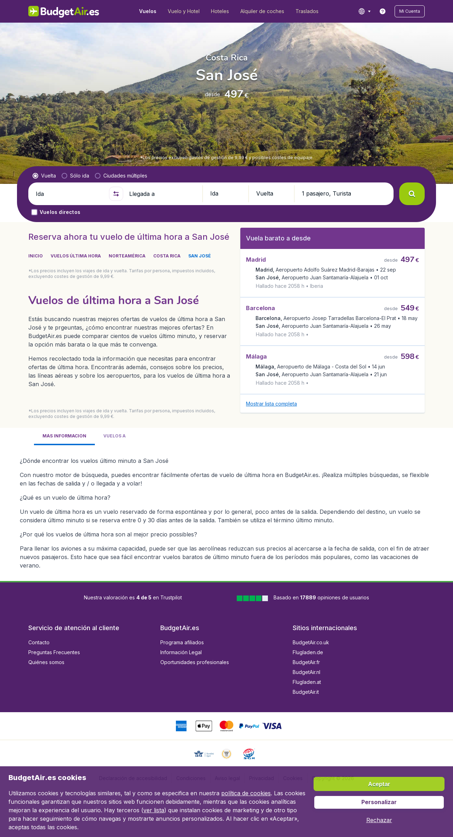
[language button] (364, 11)
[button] (410, 11)
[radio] (44, 176)
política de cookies (246, 793)
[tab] (64, 419)
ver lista (153, 810)
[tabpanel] (226, 493)
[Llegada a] (163, 193)
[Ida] (69, 193)
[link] (382, 11)
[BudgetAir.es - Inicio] (63, 11)
